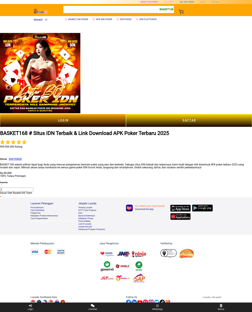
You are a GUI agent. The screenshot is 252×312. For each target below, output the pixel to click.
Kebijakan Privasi (85, 218)
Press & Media (84, 221)
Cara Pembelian (38, 210)
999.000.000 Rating (11, 146)
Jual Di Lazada (84, 224)
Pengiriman (36, 213)
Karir (80, 213)
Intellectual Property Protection (91, 229)
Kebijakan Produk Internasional (44, 216)
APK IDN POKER (187, 2)
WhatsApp (157, 307)
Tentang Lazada (85, 207)
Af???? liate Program (87, 210)
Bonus (221, 307)
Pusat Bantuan (37, 207)
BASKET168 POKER (149, 2)
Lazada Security (85, 227)
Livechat (93, 307)
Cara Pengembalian (39, 218)
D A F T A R (189, 120)
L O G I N (63, 120)
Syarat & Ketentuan (86, 216)
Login (30, 307)
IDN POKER (15, 159)
